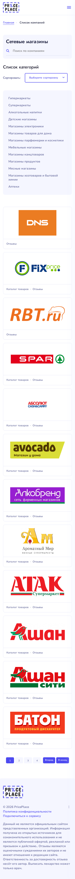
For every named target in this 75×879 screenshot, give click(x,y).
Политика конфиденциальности (27, 812)
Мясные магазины (22, 168)
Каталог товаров (17, 289)
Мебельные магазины (25, 147)
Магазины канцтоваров (26, 154)
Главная (8, 23)
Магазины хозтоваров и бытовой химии (33, 178)
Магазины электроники (26, 126)
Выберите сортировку (43, 78)
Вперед (49, 760)
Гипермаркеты (19, 98)
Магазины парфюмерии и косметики (36, 140)
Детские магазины (22, 119)
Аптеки (13, 187)
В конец (62, 760)
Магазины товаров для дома (30, 133)
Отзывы (11, 244)
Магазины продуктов (24, 161)
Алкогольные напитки (25, 112)
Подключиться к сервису (22, 816)
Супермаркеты (19, 105)
